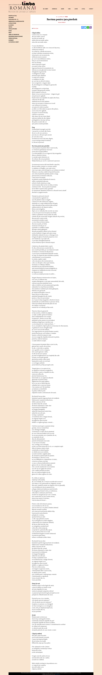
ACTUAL (83, 8)
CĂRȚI (69, 8)
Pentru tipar (35, 28)
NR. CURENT (45, 8)
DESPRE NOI (54, 8)
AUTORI (76, 8)
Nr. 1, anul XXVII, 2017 (60, 16)
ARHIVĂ (62, 8)
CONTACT (91, 8)
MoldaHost (57, 674)
